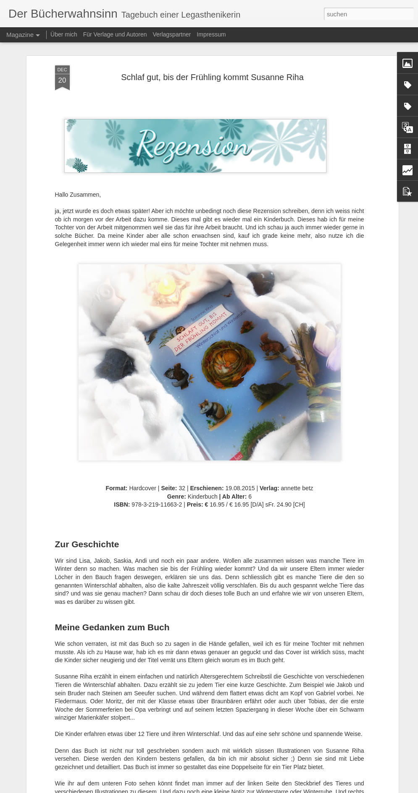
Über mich (63, 34)
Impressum (211, 34)
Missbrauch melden (290, 788)
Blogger (260, 788)
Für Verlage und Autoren (116, 34)
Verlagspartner (171, 34)
